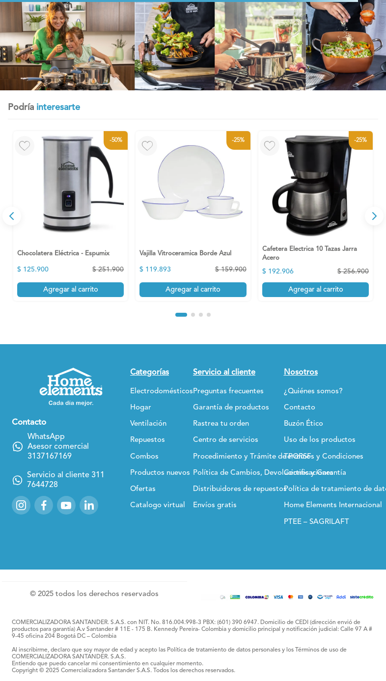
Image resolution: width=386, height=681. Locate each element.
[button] (181, 315)
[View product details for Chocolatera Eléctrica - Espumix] (70, 215)
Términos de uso (316, 650)
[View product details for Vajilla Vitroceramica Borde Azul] (193, 215)
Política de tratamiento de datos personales (223, 650)
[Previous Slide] (11, 216)
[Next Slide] (374, 216)
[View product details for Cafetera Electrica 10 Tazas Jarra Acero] (315, 215)
